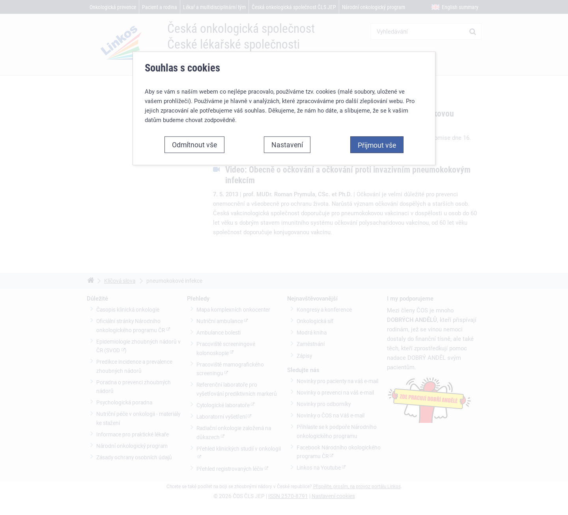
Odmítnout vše (194, 144)
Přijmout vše (377, 145)
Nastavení (287, 144)
